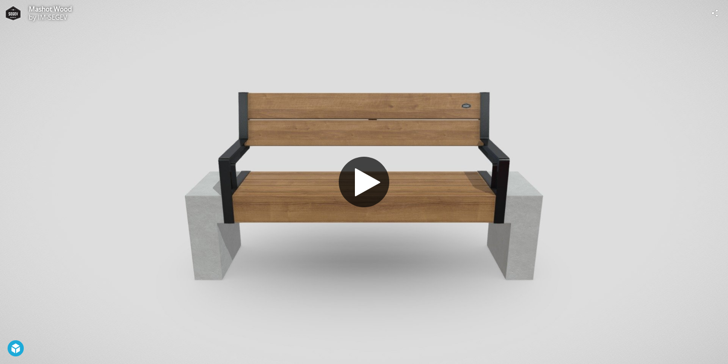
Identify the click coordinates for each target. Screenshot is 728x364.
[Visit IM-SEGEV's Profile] (13, 13)
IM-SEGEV (52, 17)
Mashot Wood (50, 9)
